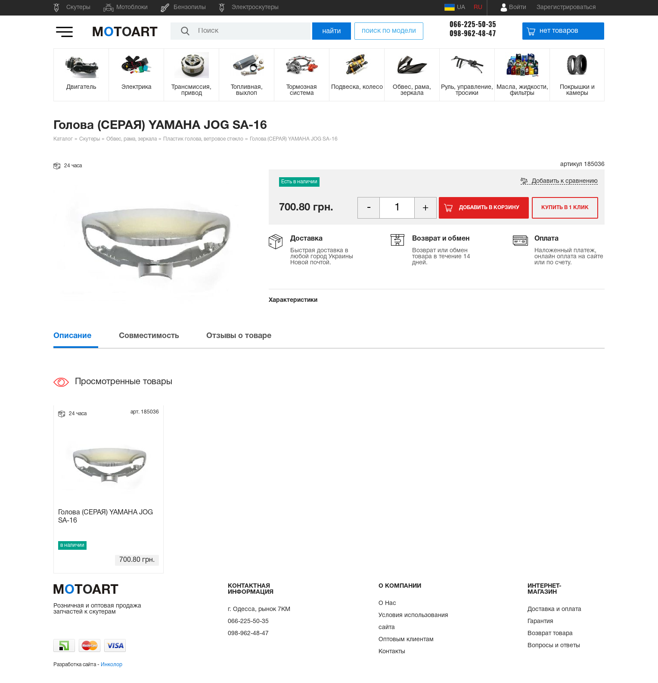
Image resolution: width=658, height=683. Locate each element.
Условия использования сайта (413, 621)
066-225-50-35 (473, 24)
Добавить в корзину (489, 207)
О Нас (387, 603)
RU (478, 7)
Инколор (111, 664)
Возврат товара (550, 633)
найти (332, 30)
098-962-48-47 (473, 33)
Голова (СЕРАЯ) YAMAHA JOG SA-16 (105, 517)
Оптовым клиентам (406, 639)
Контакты (392, 652)
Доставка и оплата (554, 609)
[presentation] (85, 336)
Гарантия (540, 621)
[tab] (85, 336)
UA (454, 7)
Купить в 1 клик (565, 207)
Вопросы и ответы (554, 646)
